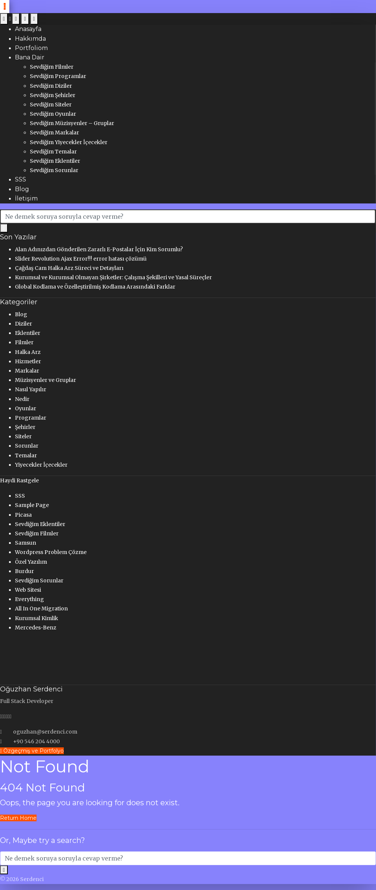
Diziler (23, 323)
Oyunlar (25, 408)
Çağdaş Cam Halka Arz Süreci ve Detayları (69, 268)
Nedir (22, 399)
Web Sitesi (28, 589)
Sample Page (32, 505)
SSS (20, 179)
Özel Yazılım (31, 561)
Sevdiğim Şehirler (52, 95)
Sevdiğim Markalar (54, 132)
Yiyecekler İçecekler (41, 464)
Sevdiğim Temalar (53, 151)
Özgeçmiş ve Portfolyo (32, 750)
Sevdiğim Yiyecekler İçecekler (68, 142)
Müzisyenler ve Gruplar (45, 380)
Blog (22, 189)
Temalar (26, 455)
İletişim (26, 198)
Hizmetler (28, 361)
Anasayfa (28, 28)
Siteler (23, 436)
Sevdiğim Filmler (51, 66)
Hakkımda (30, 38)
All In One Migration (41, 608)
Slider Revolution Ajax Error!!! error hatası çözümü (81, 258)
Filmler (24, 342)
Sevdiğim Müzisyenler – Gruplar (72, 123)
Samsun (25, 542)
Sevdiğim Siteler (51, 104)
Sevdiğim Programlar (58, 76)
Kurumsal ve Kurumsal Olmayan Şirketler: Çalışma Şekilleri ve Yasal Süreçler (113, 277)
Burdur (24, 571)
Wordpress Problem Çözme (51, 552)
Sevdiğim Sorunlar (54, 170)
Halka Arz (28, 352)
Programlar (30, 417)
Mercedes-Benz (35, 627)
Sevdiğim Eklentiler (55, 161)
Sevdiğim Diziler (51, 86)
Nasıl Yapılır (30, 389)
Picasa (23, 514)
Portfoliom (31, 48)
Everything (29, 599)
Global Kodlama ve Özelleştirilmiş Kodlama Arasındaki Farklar (95, 286)
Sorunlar (26, 445)
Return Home (18, 818)
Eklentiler (27, 333)
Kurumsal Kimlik (36, 618)
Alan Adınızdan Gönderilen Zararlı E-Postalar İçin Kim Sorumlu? (99, 249)
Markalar (27, 370)
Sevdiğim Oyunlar (53, 114)
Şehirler (25, 427)
